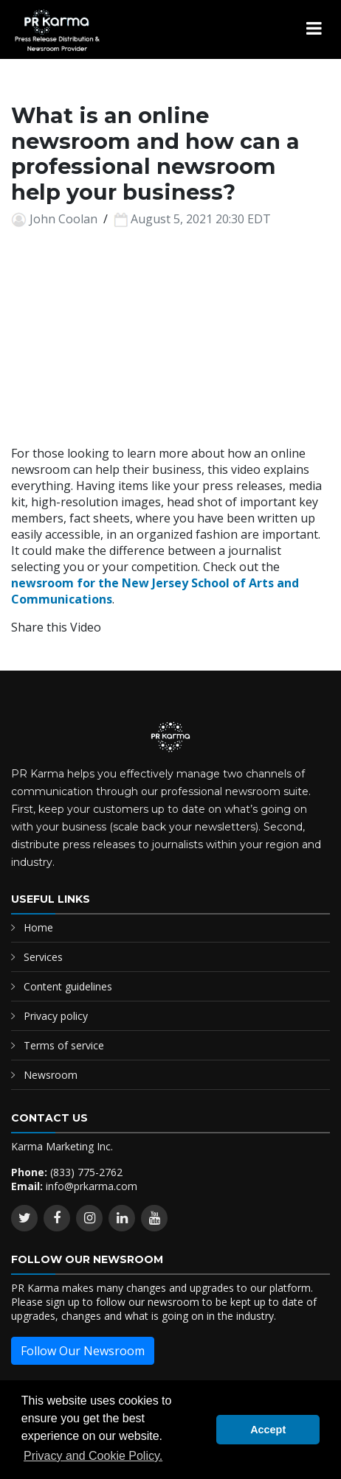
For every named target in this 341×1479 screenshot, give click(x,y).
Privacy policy (56, 1016)
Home (38, 927)
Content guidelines (68, 986)
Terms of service (64, 1045)
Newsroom (51, 1075)
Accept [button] (268, 1430)
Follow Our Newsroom (83, 1351)
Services (43, 957)
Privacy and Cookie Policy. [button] (93, 1456)
